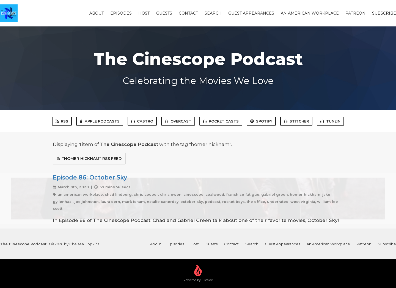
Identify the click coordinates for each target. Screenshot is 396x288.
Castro (142, 121)
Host (144, 13)
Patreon (355, 13)
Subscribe (384, 13)
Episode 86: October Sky (90, 177)
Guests (164, 13)
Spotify (261, 121)
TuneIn (330, 121)
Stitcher (296, 121)
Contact (188, 13)
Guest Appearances (251, 13)
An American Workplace (310, 13)
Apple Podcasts (100, 121)
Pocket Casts (221, 121)
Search (213, 13)
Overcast (178, 121)
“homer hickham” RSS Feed (89, 158)
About (96, 13)
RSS (62, 121)
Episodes (121, 13)
